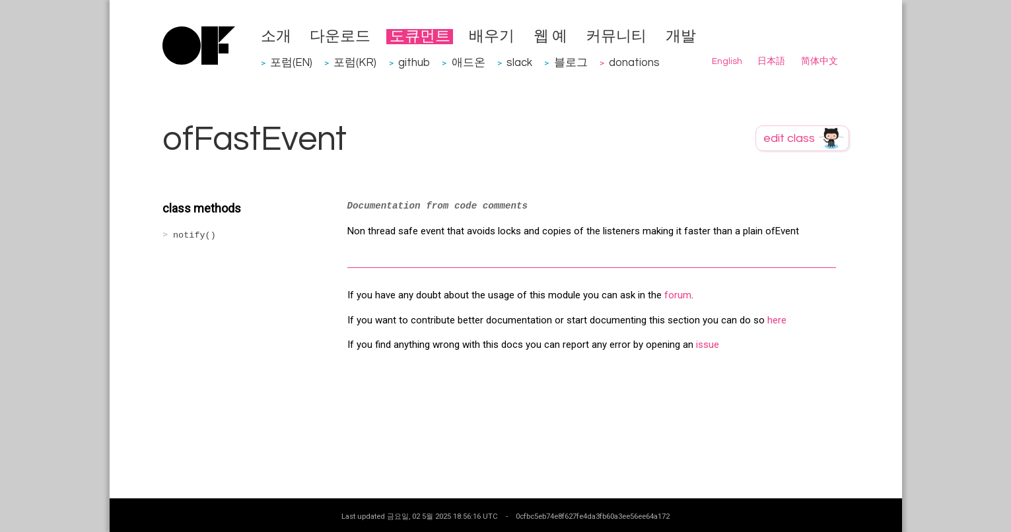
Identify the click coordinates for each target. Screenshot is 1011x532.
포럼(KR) (354, 62)
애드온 (468, 62)
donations (634, 62)
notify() (194, 235)
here (776, 320)
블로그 (571, 62)
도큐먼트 (420, 36)
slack (519, 62)
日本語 (771, 61)
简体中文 (819, 61)
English (727, 61)
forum (677, 295)
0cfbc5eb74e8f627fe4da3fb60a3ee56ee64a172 (593, 516)
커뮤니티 (616, 36)
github (414, 62)
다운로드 (340, 36)
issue (707, 344)
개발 (681, 36)
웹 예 (550, 36)
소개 (276, 36)
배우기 (491, 36)
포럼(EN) (291, 62)
